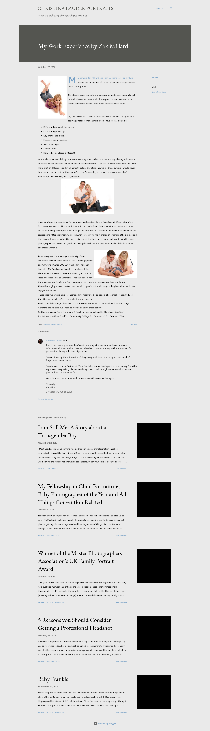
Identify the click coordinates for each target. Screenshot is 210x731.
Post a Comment (46, 398)
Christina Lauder (54, 340)
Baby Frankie (53, 679)
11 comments (54, 469)
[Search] (159, 8)
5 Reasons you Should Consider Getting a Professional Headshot (75, 623)
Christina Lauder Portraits (75, 8)
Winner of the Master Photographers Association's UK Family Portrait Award (80, 560)
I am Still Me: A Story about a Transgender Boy (72, 431)
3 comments (53, 661)
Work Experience (159, 92)
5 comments (53, 535)
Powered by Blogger (105, 723)
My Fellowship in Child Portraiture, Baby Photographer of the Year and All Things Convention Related (82, 494)
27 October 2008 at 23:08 (59, 391)
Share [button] (155, 77)
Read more (121, 469)
